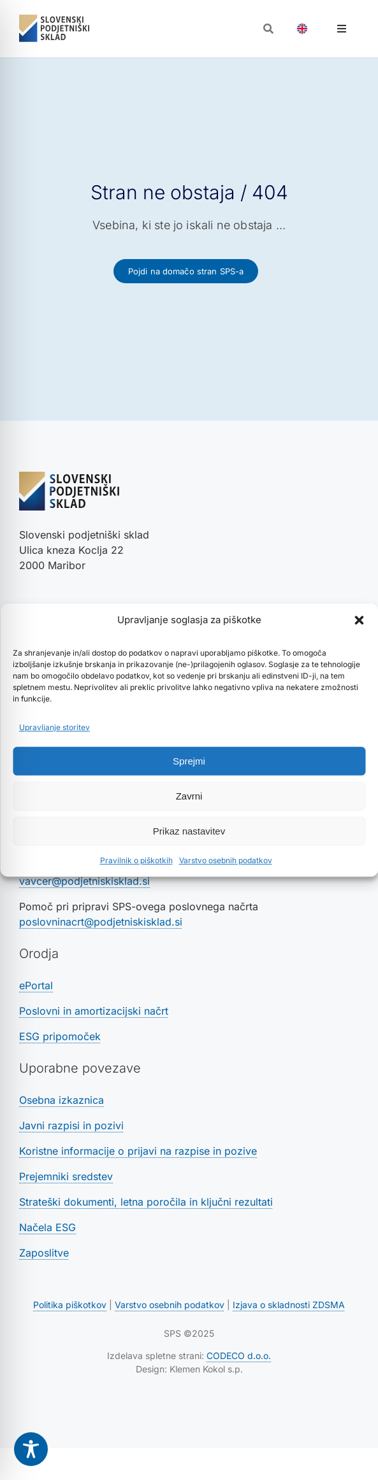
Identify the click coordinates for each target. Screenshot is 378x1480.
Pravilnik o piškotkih (136, 860)
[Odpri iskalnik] (268, 29)
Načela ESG (47, 1227)
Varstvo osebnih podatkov (225, 860)
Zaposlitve (44, 1252)
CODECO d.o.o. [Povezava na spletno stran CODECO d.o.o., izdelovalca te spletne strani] (239, 1355)
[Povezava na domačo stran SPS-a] (186, 271)
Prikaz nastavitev (189, 831)
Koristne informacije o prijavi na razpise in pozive (138, 1151)
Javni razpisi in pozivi (71, 1125)
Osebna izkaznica (61, 1100)
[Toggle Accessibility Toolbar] (31, 1449)
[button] (359, 620)
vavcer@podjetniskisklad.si (84, 881)
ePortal (36, 985)
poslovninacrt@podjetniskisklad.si (100, 921)
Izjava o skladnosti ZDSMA (289, 1304)
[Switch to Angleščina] (302, 28)
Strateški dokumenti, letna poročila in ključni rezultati (146, 1201)
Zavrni (189, 796)
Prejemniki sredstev (66, 1176)
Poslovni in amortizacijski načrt (93, 1010)
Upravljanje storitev (54, 727)
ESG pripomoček (60, 1036)
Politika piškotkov (69, 1304)
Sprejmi (189, 761)
